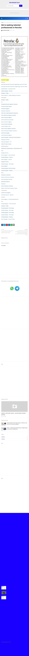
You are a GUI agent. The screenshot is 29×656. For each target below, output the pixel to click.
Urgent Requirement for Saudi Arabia (14, 596)
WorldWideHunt (14, 650)
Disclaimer (14, 646)
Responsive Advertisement (14, 12)
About (9, 646)
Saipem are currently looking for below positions (16, 586)
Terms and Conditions (21, 646)
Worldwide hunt (14, 2)
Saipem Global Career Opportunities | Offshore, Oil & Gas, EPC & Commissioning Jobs (17, 423)
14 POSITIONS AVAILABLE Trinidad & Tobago (15, 591)
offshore (15, 439)
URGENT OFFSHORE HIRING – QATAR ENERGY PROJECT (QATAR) (13, 414)
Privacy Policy (14, 647)
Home (2, 22)
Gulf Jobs (15, 436)
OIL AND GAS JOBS (6, 30)
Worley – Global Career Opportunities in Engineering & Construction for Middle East (17, 428)
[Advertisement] (14, 313)
